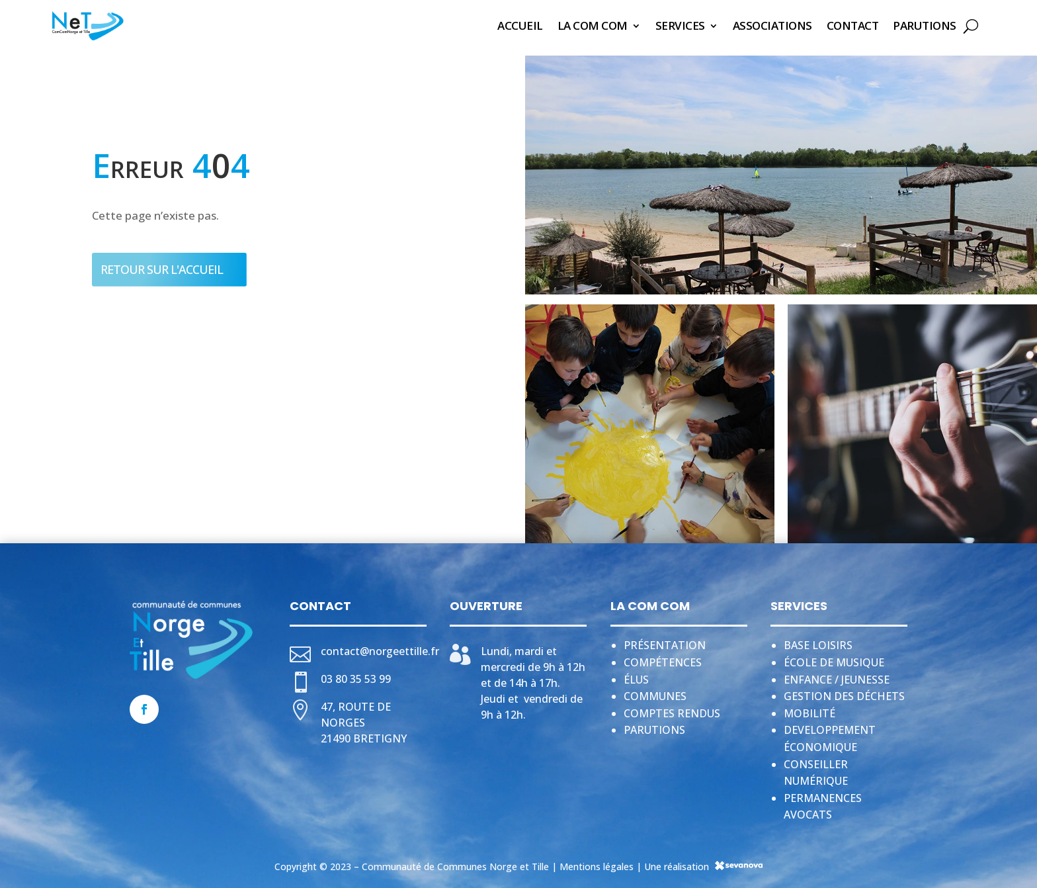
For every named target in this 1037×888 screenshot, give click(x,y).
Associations (772, 25)
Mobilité (809, 709)
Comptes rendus (672, 709)
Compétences (663, 658)
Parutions (924, 25)
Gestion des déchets (844, 692)
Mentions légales (597, 862)
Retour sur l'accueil (162, 265)
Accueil (520, 25)
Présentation (665, 641)
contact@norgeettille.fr (380, 647)
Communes (655, 692)
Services (680, 25)
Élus (636, 675)
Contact (853, 25)
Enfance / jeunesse (837, 675)
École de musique (834, 658)
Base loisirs (818, 641)
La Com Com (593, 25)
